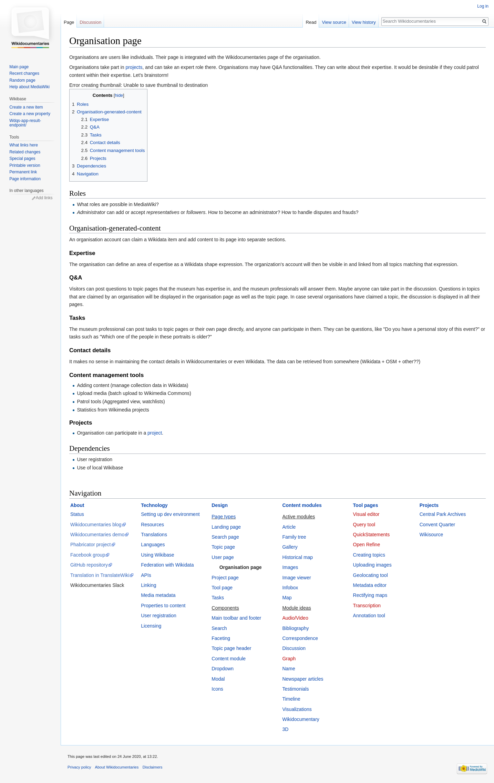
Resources (152, 524)
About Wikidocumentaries (117, 767)
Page (69, 22)
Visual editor (366, 514)
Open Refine (366, 544)
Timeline (291, 699)
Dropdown (223, 668)
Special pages (22, 158)
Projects (429, 505)
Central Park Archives (443, 514)
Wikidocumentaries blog (96, 524)
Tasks (218, 597)
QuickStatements (371, 534)
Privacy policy (79, 767)
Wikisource (431, 534)
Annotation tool (369, 615)
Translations (154, 534)
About (77, 505)
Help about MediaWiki (29, 86)
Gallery (289, 547)
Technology (154, 505)
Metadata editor (370, 585)
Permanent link (23, 172)
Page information (25, 178)
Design (220, 505)
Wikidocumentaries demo (97, 534)
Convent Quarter (437, 524)
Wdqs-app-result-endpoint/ (25, 123)
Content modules (301, 505)
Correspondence (300, 638)
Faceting (221, 638)
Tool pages (365, 505)
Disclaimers (153, 767)
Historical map (297, 557)
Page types (224, 516)
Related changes (24, 152)
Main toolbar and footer (236, 618)
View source (334, 22)
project (154, 433)
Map (286, 597)
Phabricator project (90, 544)
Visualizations (296, 709)
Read (311, 22)
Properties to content (163, 605)
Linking (148, 585)
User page (223, 557)
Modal (218, 679)
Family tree (294, 537)
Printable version (24, 165)
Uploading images (372, 565)
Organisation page (240, 567)
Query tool (364, 524)
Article (289, 527)
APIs (146, 575)
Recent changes (24, 73)
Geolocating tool (370, 575)
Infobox (290, 587)
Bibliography (295, 628)
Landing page (226, 527)
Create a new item (26, 107)
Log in (482, 6)
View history (364, 22)
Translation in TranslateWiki (99, 575)
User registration (158, 615)
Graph (289, 658)
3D (285, 729)
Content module (229, 658)
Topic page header (231, 648)
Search (219, 628)
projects (133, 67)
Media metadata (158, 595)
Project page (225, 577)
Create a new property (29, 113)
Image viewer (296, 577)
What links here (23, 145)
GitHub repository (89, 565)
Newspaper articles (302, 679)
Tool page (222, 587)
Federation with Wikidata (167, 565)
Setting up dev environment (170, 514)
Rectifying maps (370, 595)
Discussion (294, 648)
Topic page (223, 547)
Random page (22, 80)
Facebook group (87, 555)
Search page (225, 537)
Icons (217, 689)
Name (288, 668)
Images (290, 567)
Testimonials (295, 689)
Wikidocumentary (300, 719)
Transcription (367, 605)
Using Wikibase (157, 555)
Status (77, 514)
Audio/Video (295, 618)
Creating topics (369, 555)
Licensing (151, 626)
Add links (44, 197)
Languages (153, 544)
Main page (19, 66)
